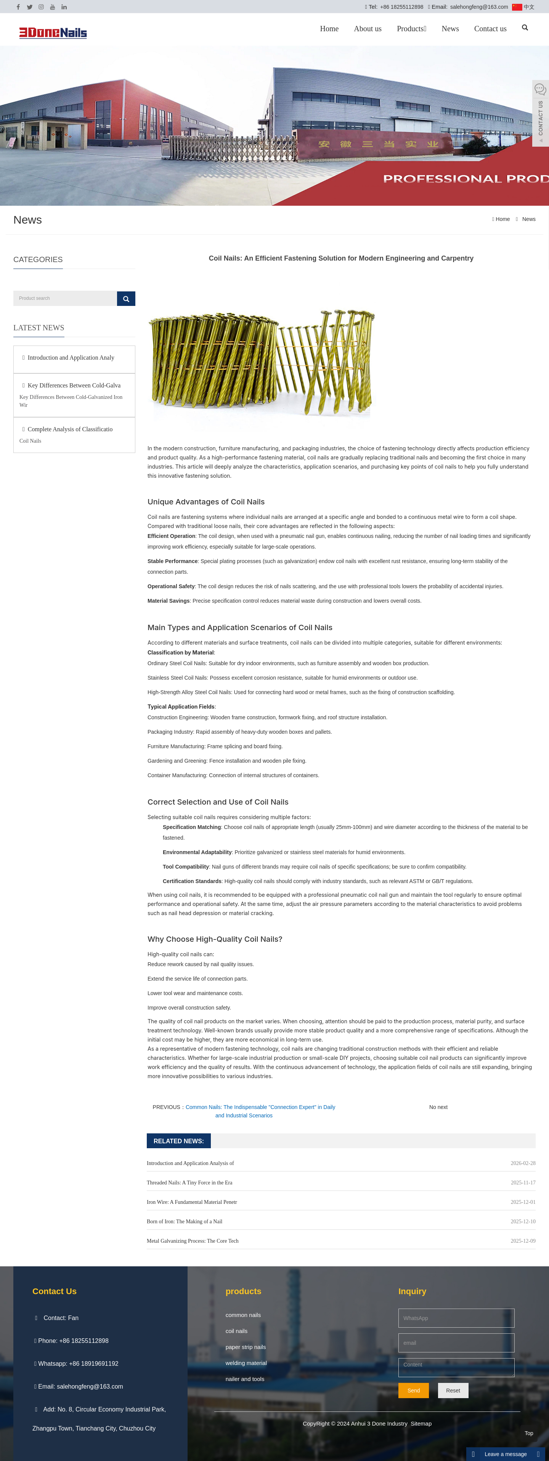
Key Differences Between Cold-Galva (69, 385)
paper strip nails (246, 1347)
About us (368, 28)
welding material (246, 1363)
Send (414, 1390)
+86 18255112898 (401, 7)
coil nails (237, 1331)
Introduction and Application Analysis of (190, 1163)
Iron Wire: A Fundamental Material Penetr (192, 1202)
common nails (243, 1315)
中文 (523, 7)
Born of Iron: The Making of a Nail (184, 1221)
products (244, 1291)
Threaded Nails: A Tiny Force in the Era (189, 1183)
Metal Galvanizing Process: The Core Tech (193, 1241)
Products (411, 28)
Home (329, 28)
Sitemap (421, 1423)
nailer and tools (245, 1379)
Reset (453, 1390)
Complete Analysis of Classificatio (65, 429)
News (450, 28)
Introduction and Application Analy (66, 357)
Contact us (490, 28)
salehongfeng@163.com (478, 7)
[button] (425, 28)
